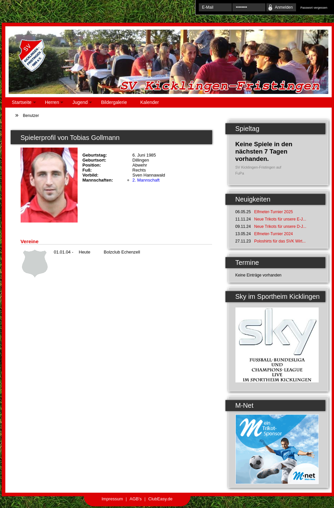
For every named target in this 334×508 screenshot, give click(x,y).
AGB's (136, 498)
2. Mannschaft (146, 180)
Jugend (79, 103)
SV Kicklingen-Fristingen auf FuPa (258, 170)
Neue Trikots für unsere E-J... (280, 219)
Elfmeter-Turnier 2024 (273, 234)
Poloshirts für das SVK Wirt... (280, 241)
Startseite (20, 103)
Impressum (112, 498)
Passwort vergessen (313, 7)
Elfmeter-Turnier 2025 (273, 212)
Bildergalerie (114, 102)
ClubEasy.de (160, 498)
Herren (51, 103)
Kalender (149, 102)
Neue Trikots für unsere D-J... (280, 226)
